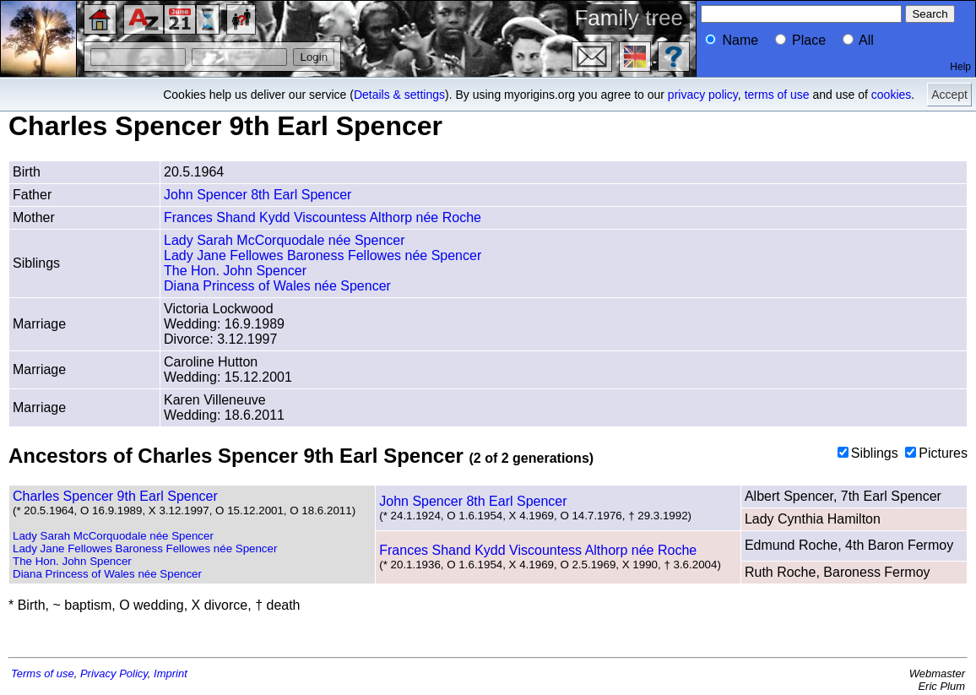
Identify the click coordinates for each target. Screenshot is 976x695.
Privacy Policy (114, 673)
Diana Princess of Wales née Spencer (277, 286)
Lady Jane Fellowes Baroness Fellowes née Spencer (322, 255)
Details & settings (399, 94)
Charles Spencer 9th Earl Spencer (115, 496)
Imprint (170, 673)
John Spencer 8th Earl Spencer (257, 194)
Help (960, 67)
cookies (891, 94)
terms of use (777, 94)
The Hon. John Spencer (235, 270)
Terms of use (42, 673)
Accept (949, 94)
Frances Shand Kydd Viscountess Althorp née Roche (322, 217)
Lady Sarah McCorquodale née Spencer (284, 240)
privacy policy (703, 94)
